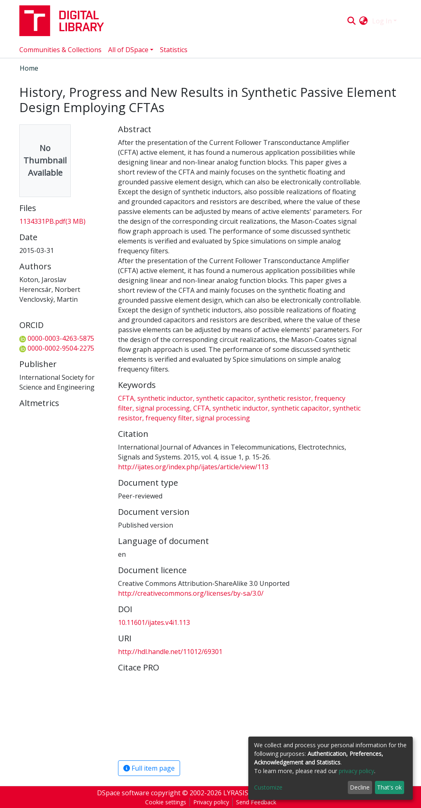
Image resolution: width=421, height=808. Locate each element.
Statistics (173, 49)
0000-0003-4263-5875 (56, 338)
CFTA (127, 398)
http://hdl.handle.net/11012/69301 (170, 651)
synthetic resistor (284, 398)
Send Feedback (256, 802)
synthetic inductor (165, 398)
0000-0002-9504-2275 (56, 348)
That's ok (389, 787)
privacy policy (356, 771)
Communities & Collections (60, 49)
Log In (382, 20)
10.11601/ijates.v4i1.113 (154, 622)
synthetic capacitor (225, 398)
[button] (363, 21)
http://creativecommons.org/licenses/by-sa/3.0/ (191, 593)
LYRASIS (235, 792)
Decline (360, 787)
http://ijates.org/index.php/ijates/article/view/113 (193, 466)
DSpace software (123, 792)
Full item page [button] (149, 768)
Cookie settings (165, 802)
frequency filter (169, 417)
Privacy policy (211, 802)
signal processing (163, 408)
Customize (268, 787)
